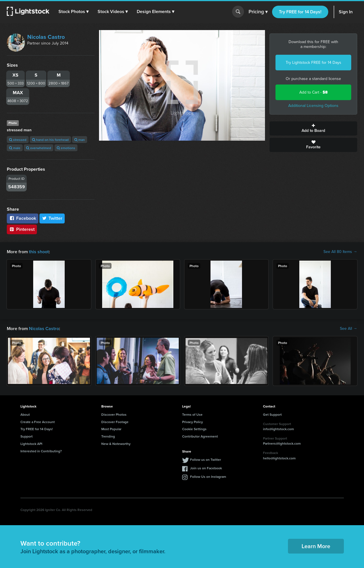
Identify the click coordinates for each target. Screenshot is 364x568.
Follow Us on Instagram (208, 476)
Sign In (346, 12)
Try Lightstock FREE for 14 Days (313, 63)
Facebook (22, 218)
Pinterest (22, 229)
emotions (66, 147)
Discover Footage (115, 421)
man (79, 139)
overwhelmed (38, 147)
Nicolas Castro (46, 37)
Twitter (52, 218)
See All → (348, 328)
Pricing (258, 12)
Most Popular (111, 428)
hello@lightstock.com (279, 458)
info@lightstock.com (278, 428)
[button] (73, 11)
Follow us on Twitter (205, 459)
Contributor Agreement (200, 436)
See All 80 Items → (340, 252)
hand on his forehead (50, 139)
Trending (108, 436)
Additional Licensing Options (313, 106)
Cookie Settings (194, 428)
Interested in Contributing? (41, 451)
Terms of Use (192, 414)
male (14, 147)
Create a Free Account (37, 421)
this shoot (39, 251)
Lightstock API (31, 443)
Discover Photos (114, 414)
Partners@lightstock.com (282, 443)
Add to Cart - (313, 92)
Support (26, 436)
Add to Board (313, 128)
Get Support (272, 414)
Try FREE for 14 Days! (300, 12)
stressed (17, 139)
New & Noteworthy (116, 443)
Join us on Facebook (206, 468)
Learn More (316, 546)
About (25, 414)
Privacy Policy (192, 421)
